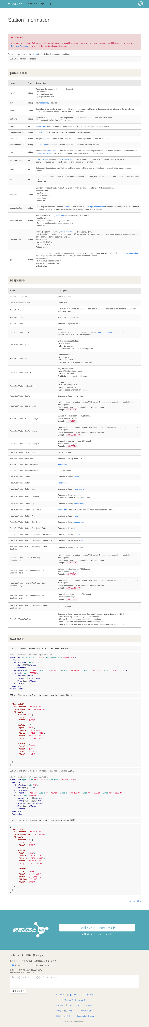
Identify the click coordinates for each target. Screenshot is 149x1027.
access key (44, 103)
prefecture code (42, 159)
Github (60, 995)
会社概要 (59, 1005)
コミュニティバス (67, 232)
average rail (47, 139)
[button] (140, 4)
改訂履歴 (68, 1011)
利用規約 (59, 1011)
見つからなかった (42, 965)
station (35, 54)
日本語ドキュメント (63, 1016)
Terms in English (86, 1011)
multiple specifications (44, 153)
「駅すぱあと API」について (74, 1000)
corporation (40, 132)
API (42, 4)
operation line (41, 145)
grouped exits (59, 215)
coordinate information (129, 253)
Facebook (75, 995)
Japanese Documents (20, 46)
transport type (52, 151)
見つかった (17, 965)
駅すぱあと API (15, 3)
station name (79, 489)
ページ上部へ (135, 901)
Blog (90, 995)
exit (75, 528)
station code (41, 126)
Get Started (31, 3)
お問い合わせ (74, 1005)
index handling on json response (111, 332)
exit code (77, 534)
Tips (51, 4)
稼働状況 (89, 1005)
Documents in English (85, 1016)
